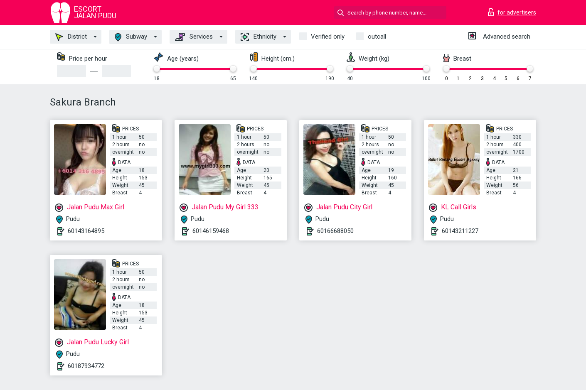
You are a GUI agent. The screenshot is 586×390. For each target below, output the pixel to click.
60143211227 (460, 231)
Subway (131, 37)
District (71, 37)
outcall (377, 36)
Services (194, 37)
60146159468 (210, 231)
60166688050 (335, 231)
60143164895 (86, 231)
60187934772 (86, 366)
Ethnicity (258, 37)
